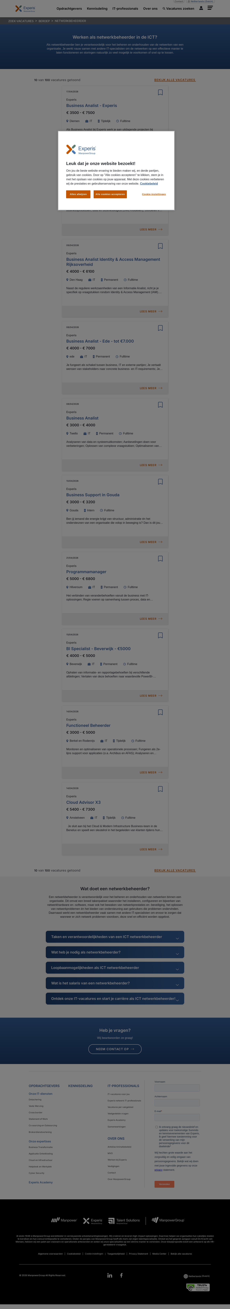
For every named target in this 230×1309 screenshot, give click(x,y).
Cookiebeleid (149, 183)
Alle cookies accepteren (110, 194)
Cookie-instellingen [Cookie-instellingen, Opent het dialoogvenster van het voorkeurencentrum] (154, 194)
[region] (116, 170)
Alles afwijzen (78, 194)
